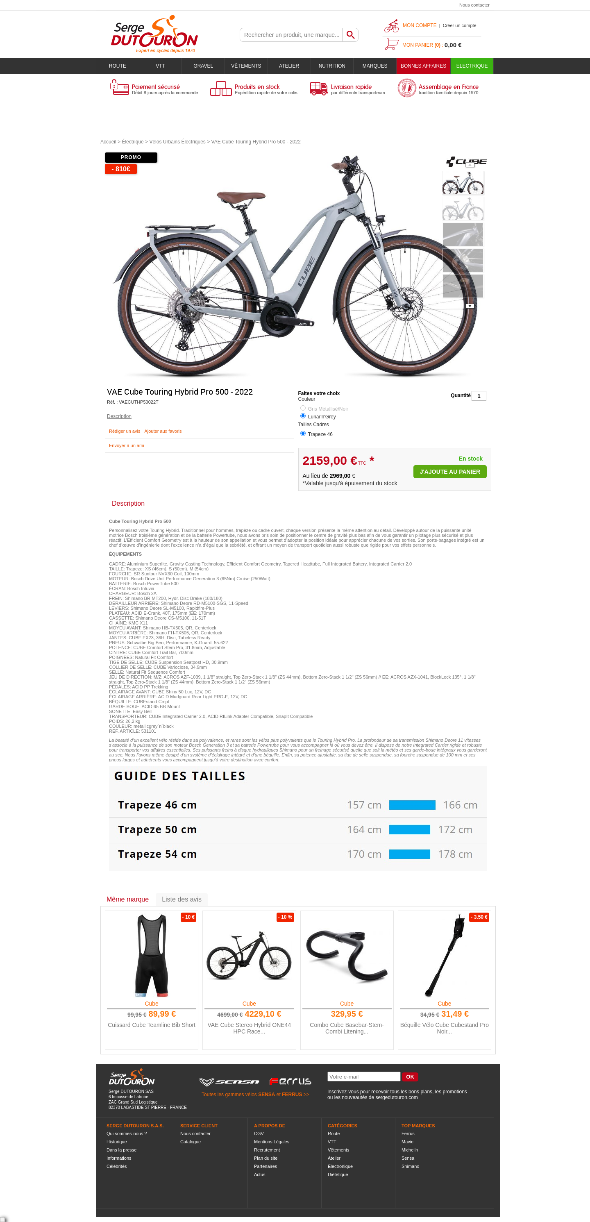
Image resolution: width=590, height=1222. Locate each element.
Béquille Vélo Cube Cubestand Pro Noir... (444, 1028)
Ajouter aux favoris (163, 431)
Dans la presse (121, 1149)
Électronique (340, 1166)
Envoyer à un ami (126, 445)
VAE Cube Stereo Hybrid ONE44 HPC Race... (249, 1028)
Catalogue (190, 1141)
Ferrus (408, 1133)
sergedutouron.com (396, 1097)
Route (117, 66)
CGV (259, 1133)
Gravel (203, 66)
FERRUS (292, 1094)
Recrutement (267, 1149)
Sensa (408, 1158)
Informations (119, 1158)
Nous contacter (474, 4)
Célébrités (117, 1166)
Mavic (407, 1141)
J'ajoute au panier (450, 471)
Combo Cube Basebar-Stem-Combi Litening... (347, 1028)
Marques (375, 66)
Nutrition (332, 66)
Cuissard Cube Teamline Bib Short (151, 1025)
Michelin (410, 1149)
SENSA (266, 1094)
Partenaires (265, 1166)
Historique (117, 1141)
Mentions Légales (271, 1141)
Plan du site (265, 1158)
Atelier (289, 66)
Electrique (472, 66)
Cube (151, 1003)
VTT (160, 66)
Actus (260, 1174)
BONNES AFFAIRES (423, 66)
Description (119, 416)
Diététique (338, 1174)
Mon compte (420, 25)
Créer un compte (460, 25)
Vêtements (246, 66)
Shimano (410, 1166)
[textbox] (291, 34)
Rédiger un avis (124, 431)
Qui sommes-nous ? (127, 1133)
